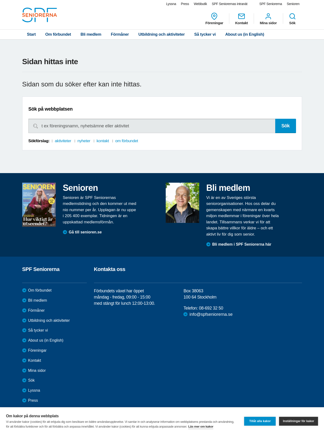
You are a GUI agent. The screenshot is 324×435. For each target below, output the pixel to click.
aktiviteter (63, 141)
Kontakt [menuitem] (241, 19)
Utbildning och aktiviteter (161, 34)
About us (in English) (244, 34)
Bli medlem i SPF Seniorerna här (241, 244)
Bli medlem (91, 34)
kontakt (103, 141)
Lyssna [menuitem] (171, 4)
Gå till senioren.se (85, 232)
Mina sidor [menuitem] (268, 19)
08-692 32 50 (211, 308)
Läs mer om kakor (200, 426)
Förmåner (120, 34)
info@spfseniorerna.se (210, 314)
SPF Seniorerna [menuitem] (270, 4)
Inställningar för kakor (298, 421)
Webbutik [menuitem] (200, 4)
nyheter (83, 141)
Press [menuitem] (185, 4)
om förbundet (126, 141)
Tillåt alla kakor (260, 421)
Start (31, 34)
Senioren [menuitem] (293, 4)
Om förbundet (58, 34)
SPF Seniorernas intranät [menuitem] (229, 4)
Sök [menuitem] (292, 19)
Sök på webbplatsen (50, 109)
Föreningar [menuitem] (214, 19)
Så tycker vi (205, 34)
